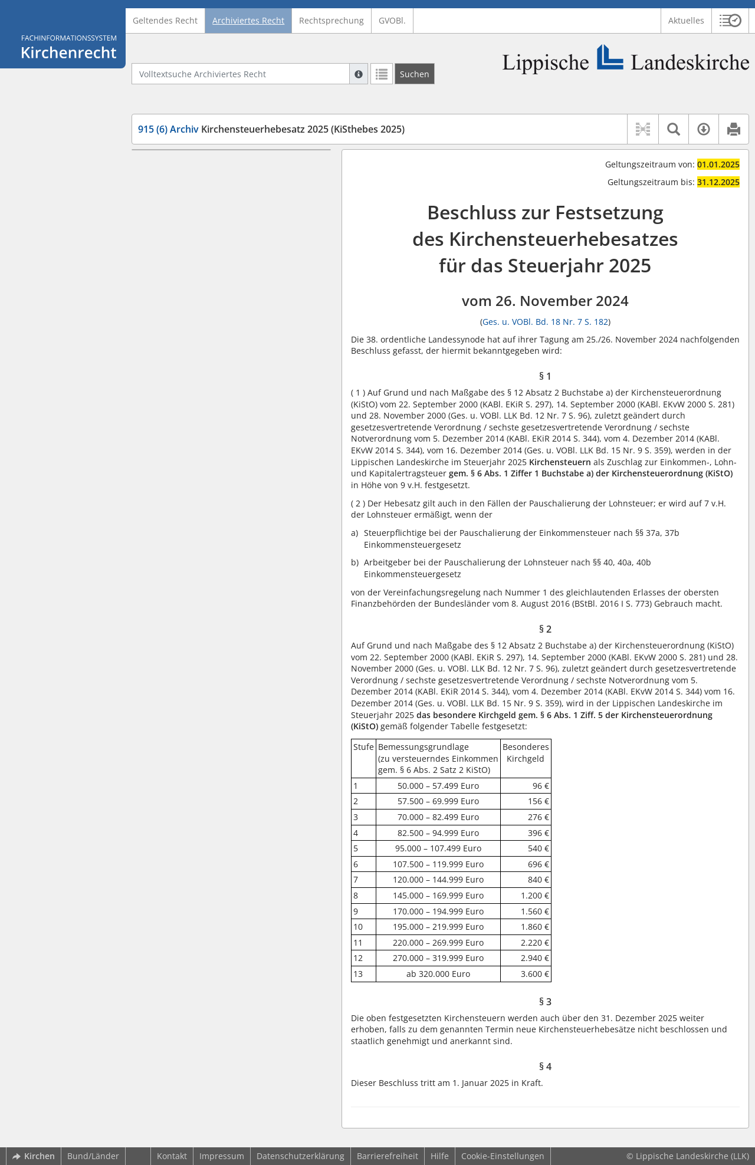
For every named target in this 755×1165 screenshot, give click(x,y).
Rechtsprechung (331, 20)
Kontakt (172, 1155)
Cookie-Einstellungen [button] (502, 1155)
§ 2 (165, 184)
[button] (730, 20)
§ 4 (165, 219)
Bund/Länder (93, 1155)
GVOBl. (392, 20)
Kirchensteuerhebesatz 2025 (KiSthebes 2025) (271, 129)
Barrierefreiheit (387, 1155)
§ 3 (165, 202)
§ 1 (165, 167)
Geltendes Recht (165, 20)
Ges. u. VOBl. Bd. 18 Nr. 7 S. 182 (545, 321)
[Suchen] (415, 73)
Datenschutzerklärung (300, 1155)
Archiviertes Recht (248, 20)
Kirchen (33, 1155)
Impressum (221, 1155)
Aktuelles (686, 20)
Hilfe (440, 1155)
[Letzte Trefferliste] (381, 73)
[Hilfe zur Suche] (358, 73)
